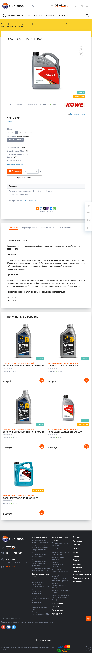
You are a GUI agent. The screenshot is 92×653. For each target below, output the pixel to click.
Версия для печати (77, 114)
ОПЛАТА (50, 15)
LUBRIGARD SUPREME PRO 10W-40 (63, 366)
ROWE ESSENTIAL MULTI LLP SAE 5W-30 (66, 432)
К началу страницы (46, 640)
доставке (24, 201)
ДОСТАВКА (63, 15)
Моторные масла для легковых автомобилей (18, 363)
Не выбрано (11, 549)
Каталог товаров (16, 15)
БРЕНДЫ (38, 15)
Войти (56, 7)
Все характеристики (15, 164)
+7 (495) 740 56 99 (14, 553)
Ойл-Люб (12, 6)
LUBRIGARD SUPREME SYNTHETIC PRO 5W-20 (23, 366)
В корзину (15, 171)
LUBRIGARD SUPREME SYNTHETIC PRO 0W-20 (23, 432)
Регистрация (64, 7)
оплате (33, 201)
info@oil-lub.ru (10, 567)
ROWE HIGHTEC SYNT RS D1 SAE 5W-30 (20, 498)
